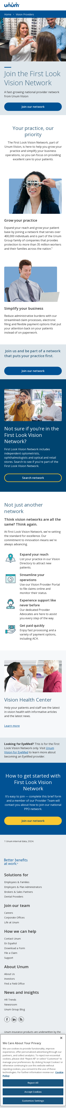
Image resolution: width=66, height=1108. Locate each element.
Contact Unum (12, 938)
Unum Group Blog (14, 1009)
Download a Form (14, 948)
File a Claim (10, 953)
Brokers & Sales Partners (18, 892)
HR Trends (10, 999)
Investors (9, 978)
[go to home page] (12, 6)
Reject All (33, 1082)
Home (7, 14)
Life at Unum (11, 922)
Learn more (12, 726)
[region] (33, 1070)
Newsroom (10, 1004)
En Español (10, 943)
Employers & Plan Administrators (23, 887)
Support (8, 957)
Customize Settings (33, 1100)
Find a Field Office (14, 983)
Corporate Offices (14, 917)
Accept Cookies (33, 1091)
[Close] (61, 1038)
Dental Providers (13, 896)
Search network (33, 478)
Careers (8, 912)
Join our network (33, 107)
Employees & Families (16, 882)
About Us (9, 974)
